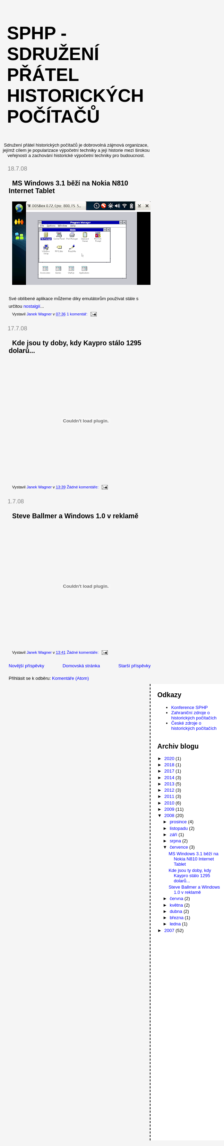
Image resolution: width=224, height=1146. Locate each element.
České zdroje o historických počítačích (194, 725)
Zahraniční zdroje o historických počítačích (194, 715)
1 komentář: (77, 314)
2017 (170, 771)
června (177, 898)
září (174, 834)
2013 (170, 783)
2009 (170, 809)
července (179, 847)
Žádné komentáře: (83, 487)
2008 (170, 815)
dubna (176, 911)
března (177, 917)
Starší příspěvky (134, 665)
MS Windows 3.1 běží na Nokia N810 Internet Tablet (193, 859)
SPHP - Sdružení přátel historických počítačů (75, 74)
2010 (170, 803)
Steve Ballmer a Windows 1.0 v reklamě (75, 516)
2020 (170, 758)
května (177, 905)
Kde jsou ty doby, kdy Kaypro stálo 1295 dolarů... (190, 875)
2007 (170, 930)
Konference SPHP (189, 707)
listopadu (179, 828)
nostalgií (32, 306)
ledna (176, 923)
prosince (179, 821)
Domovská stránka (81, 665)
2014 (170, 777)
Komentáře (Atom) (70, 678)
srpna (176, 840)
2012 (170, 790)
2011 (170, 796)
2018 (170, 764)
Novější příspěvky (26, 665)
